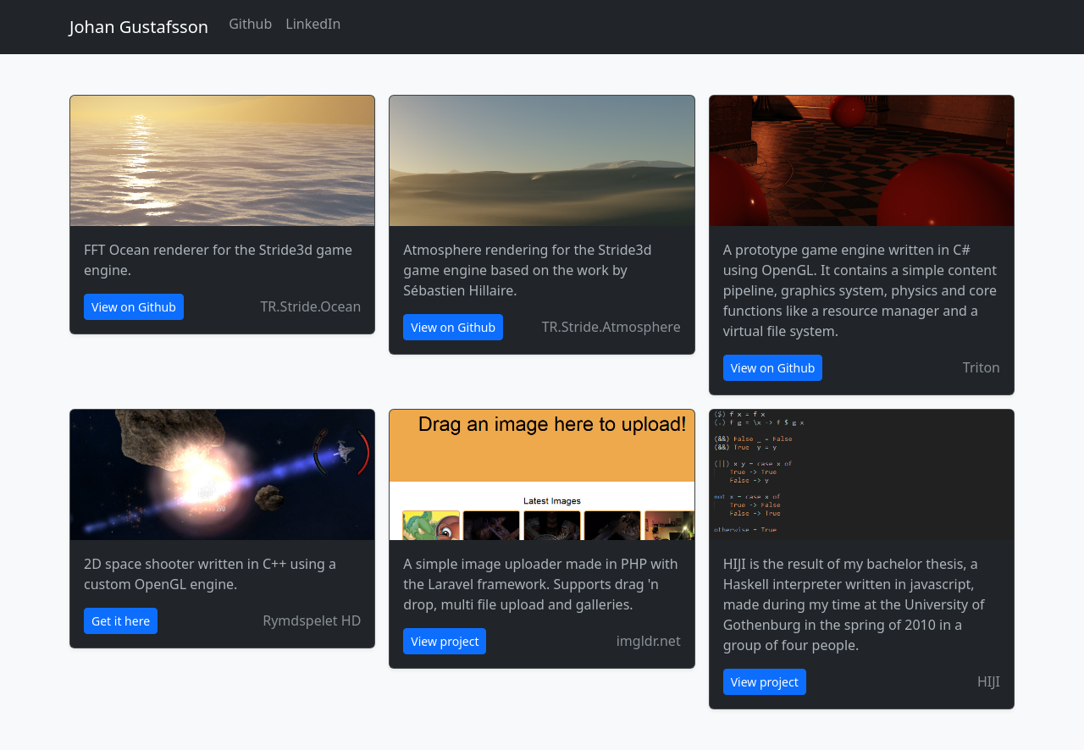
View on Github (133, 307)
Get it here (120, 621)
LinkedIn (312, 23)
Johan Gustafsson (138, 26)
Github (250, 23)
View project (444, 641)
